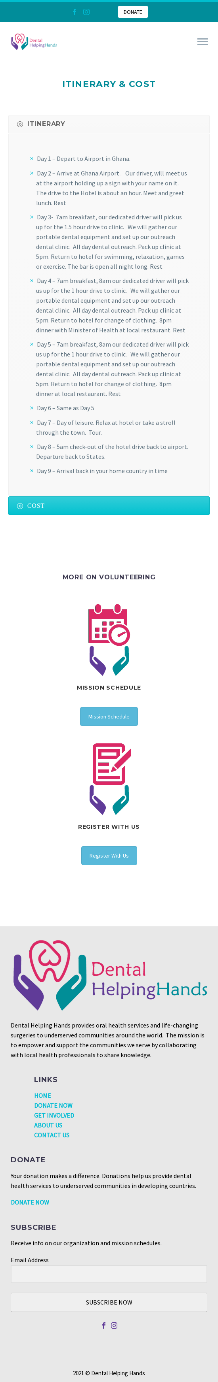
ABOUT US (48, 1125)
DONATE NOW (53, 1105)
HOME (42, 1095)
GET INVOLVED (54, 1115)
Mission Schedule (109, 716)
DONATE (133, 11)
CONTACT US (51, 1135)
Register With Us (109, 855)
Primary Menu (202, 41)
